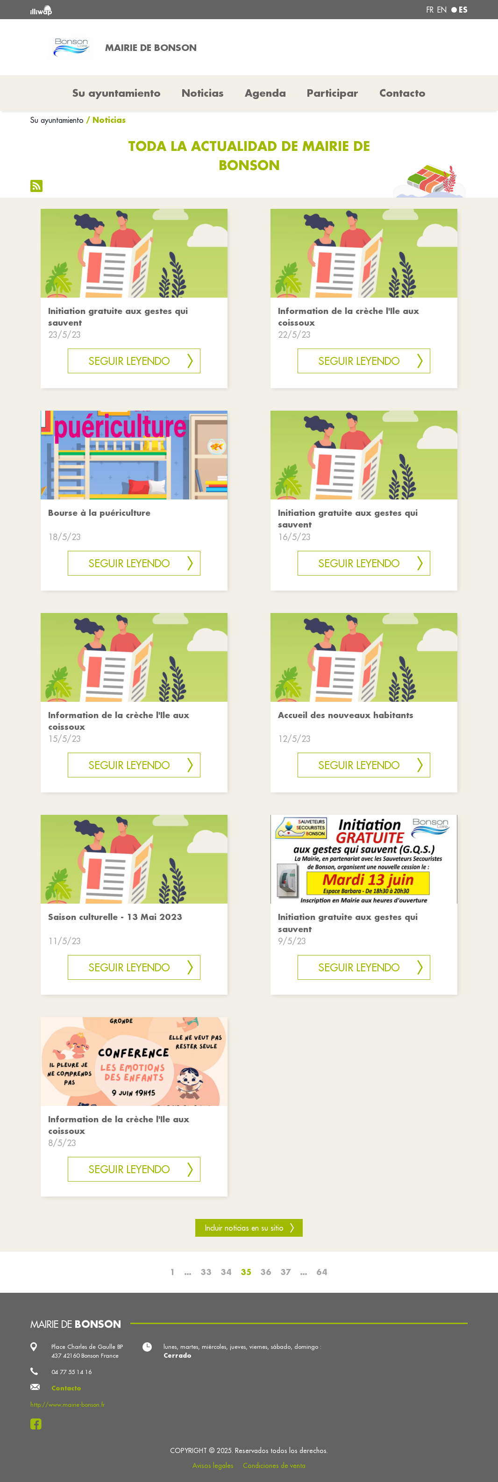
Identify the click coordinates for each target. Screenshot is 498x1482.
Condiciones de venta (274, 1465)
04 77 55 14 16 (71, 1371)
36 (265, 1272)
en (442, 9)
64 (321, 1272)
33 (206, 1272)
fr (430, 9)
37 (285, 1272)
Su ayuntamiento (57, 120)
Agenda (265, 93)
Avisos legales (213, 1465)
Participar (332, 93)
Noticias (203, 93)
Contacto (402, 93)
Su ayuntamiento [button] (116, 93)
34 (226, 1272)
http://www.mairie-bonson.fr (67, 1404)
